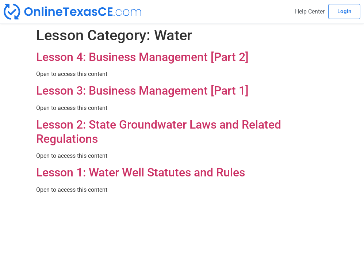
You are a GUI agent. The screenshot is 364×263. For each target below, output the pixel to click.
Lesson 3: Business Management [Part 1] (142, 91)
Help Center (310, 11)
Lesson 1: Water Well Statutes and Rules (140, 172)
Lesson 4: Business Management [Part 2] (142, 57)
